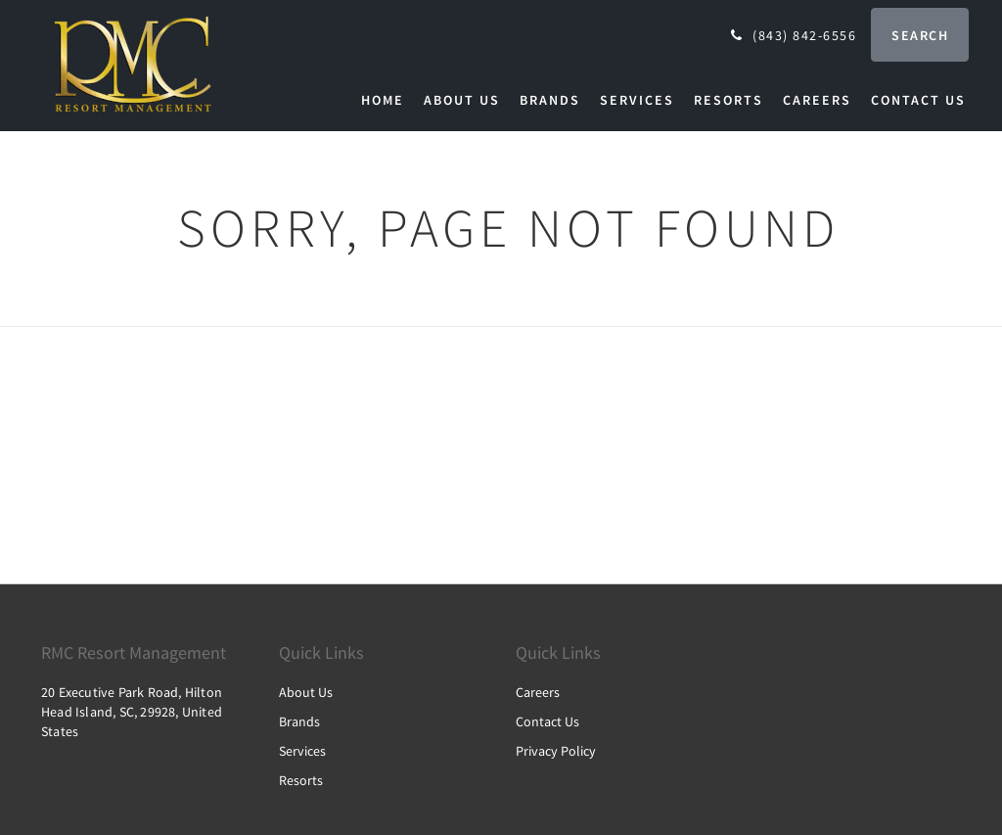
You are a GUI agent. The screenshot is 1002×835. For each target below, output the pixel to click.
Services (302, 751)
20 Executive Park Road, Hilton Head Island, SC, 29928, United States (131, 711)
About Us (306, 692)
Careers (538, 692)
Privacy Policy (556, 751)
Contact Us (547, 721)
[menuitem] (387, 100)
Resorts (301, 780)
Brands (299, 721)
